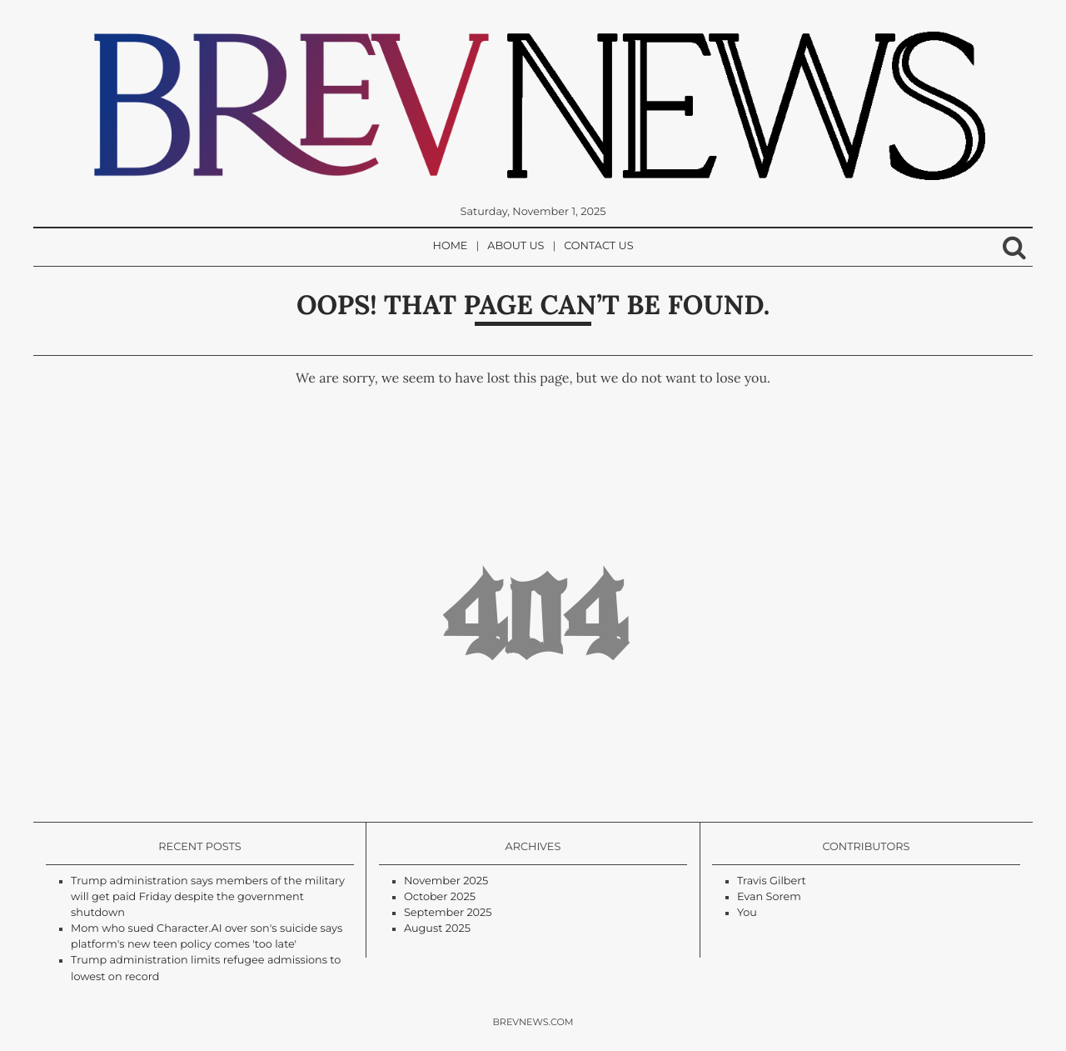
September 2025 (448, 913)
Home (450, 246)
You (747, 913)
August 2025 (437, 929)
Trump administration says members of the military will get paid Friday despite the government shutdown (208, 897)
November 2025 (446, 881)
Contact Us (598, 246)
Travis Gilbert (771, 881)
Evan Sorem (769, 897)
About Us (515, 246)
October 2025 (440, 897)
